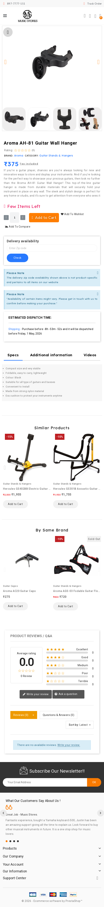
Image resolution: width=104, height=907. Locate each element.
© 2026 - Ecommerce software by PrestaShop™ (52, 900)
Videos (90, 355)
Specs (13, 355)
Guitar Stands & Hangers (56, 155)
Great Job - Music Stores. (22, 814)
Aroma (18, 155)
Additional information (51, 355)
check (17, 257)
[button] (84, 15)
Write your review (36, 694)
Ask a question (65, 694)
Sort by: (74, 724)
